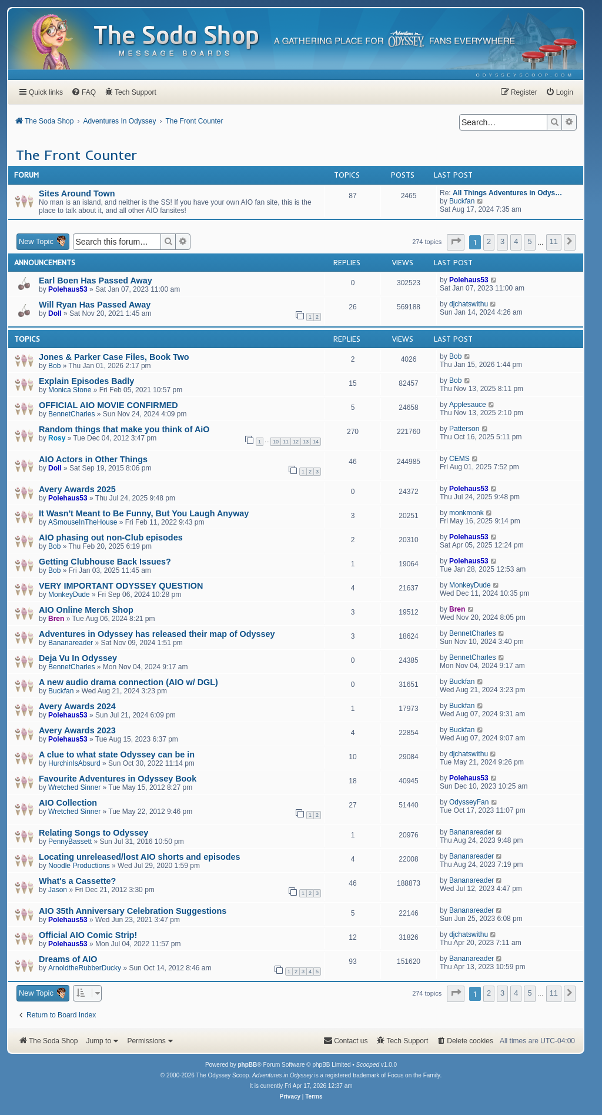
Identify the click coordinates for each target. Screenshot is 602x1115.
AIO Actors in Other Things (93, 459)
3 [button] (502, 241)
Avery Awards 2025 (77, 489)
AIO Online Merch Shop (86, 610)
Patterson (464, 429)
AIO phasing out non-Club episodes (111, 537)
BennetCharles (71, 414)
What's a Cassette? (77, 881)
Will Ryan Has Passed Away (94, 304)
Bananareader (70, 643)
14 (316, 442)
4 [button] (516, 241)
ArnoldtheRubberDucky (84, 968)
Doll (55, 313)
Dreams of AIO (68, 959)
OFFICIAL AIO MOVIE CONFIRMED (108, 405)
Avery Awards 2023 (77, 730)
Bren (56, 619)
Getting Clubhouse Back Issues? (105, 561)
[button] (455, 242)
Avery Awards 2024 (77, 706)
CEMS (459, 459)
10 (276, 442)
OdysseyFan (469, 802)
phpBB (247, 1064)
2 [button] (489, 241)
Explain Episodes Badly (86, 381)
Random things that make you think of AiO (124, 429)
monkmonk (466, 513)
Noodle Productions (79, 866)
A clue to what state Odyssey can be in (117, 754)
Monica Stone (69, 390)
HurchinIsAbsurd (74, 763)
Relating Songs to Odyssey (93, 832)
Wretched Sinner (74, 787)
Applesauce (467, 404)
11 (286, 442)
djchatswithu (468, 304)
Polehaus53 (68, 289)
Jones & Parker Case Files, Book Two (114, 357)
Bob (54, 366)
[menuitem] (525, 75)
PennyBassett (70, 841)
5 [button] (529, 241)
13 (306, 442)
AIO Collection (68, 802)
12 (296, 442)
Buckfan (461, 201)
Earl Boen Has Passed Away (95, 280)
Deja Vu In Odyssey (78, 658)
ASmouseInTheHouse (82, 522)
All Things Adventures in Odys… (507, 193)
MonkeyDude (69, 594)
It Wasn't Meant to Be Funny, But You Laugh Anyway (144, 513)
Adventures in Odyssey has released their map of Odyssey (157, 634)
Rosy (56, 438)
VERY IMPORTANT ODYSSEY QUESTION (121, 585)
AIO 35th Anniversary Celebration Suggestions (132, 911)
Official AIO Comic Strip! (88, 935)
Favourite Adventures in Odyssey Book (117, 778)
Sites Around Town (77, 193)
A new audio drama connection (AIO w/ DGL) (128, 682)
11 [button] (554, 241)
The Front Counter (76, 154)
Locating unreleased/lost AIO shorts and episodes (139, 857)
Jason (57, 890)
